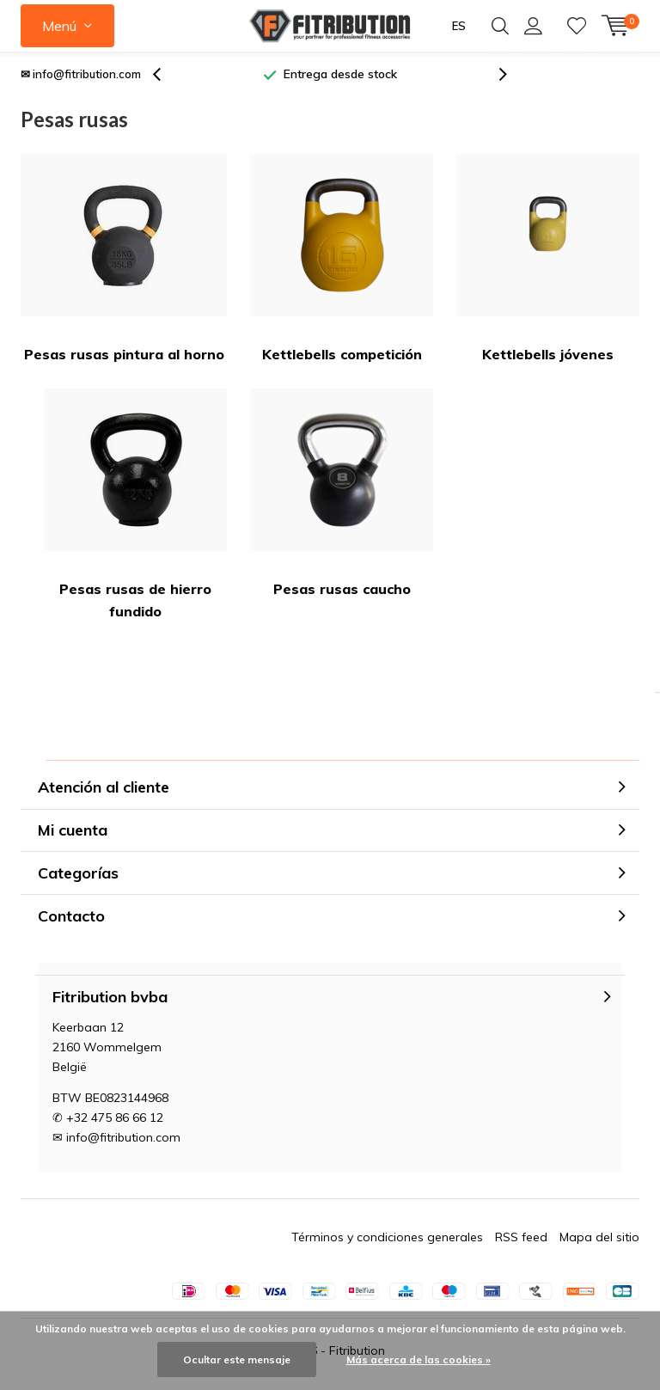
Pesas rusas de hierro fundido (135, 511)
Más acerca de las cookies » (418, 1359)
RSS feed (521, 1244)
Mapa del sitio (599, 1244)
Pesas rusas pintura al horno (124, 265)
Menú (59, 25)
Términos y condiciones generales (387, 1244)
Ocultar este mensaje (236, 1359)
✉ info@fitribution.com (81, 81)
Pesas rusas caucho (341, 499)
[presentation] (166, 81)
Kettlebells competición (341, 265)
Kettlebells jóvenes (547, 265)
